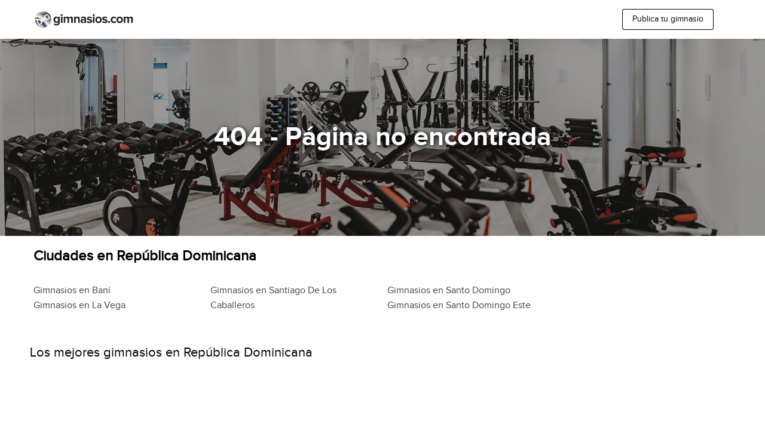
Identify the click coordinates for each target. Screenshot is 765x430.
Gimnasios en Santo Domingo (448, 290)
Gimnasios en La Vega (79, 305)
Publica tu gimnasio (667, 19)
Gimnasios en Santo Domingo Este (459, 305)
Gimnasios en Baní (72, 290)
